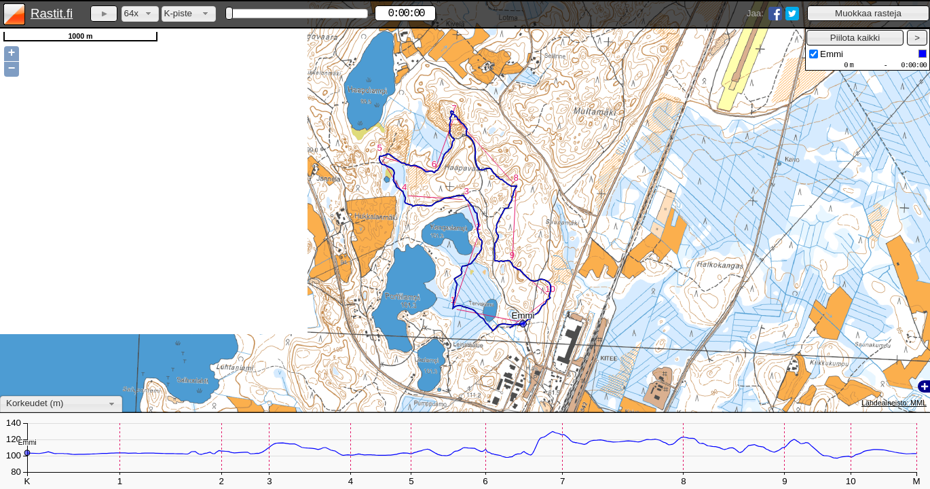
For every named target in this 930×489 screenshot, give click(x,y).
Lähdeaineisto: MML (894, 403)
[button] (868, 13)
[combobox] (140, 14)
